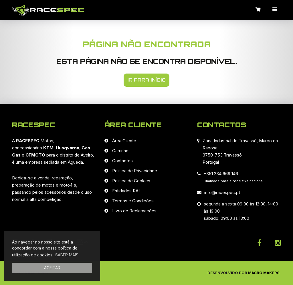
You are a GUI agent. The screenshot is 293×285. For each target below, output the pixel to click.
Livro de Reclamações (134, 210)
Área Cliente (124, 140)
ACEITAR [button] (52, 267)
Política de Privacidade (134, 170)
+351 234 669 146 (220, 173)
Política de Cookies (131, 180)
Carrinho (120, 150)
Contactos (122, 160)
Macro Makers (264, 272)
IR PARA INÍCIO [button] (147, 80)
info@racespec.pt (222, 192)
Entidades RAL (126, 190)
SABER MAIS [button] (66, 254)
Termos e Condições (133, 200)
